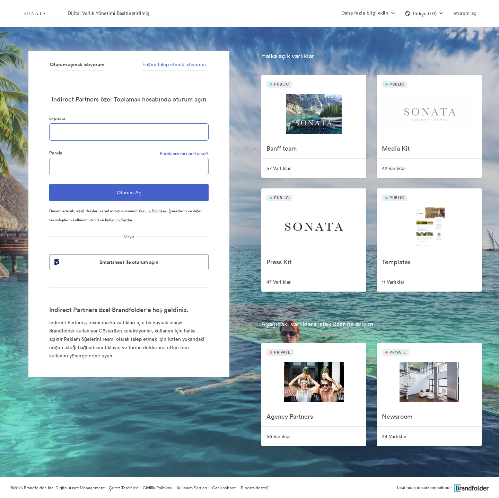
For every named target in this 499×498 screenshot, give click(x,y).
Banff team (281, 148)
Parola (55, 153)
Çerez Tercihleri (124, 488)
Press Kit (278, 262)
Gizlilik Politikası (153, 211)
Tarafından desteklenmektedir (442, 487)
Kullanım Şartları (119, 220)
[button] (424, 13)
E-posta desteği (255, 488)
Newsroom (397, 416)
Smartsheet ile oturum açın (105, 262)
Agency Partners (289, 416)
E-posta (57, 118)
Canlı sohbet (223, 488)
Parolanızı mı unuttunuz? (184, 154)
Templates (396, 262)
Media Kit (396, 148)
